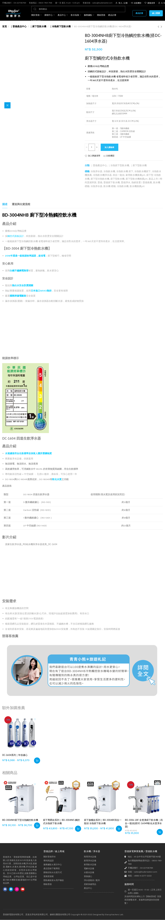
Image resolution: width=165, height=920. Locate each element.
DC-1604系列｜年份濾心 (15, 755)
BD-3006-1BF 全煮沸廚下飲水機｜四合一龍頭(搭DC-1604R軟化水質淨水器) (144, 823)
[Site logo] (13, 13)
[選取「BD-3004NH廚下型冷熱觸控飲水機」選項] (37, 825)
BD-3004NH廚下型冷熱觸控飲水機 (20, 820)
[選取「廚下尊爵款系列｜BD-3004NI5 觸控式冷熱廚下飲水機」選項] (78, 829)
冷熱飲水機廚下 (142, 171)
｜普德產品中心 (18, 26)
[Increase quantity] (97, 147)
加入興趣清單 (94, 156)
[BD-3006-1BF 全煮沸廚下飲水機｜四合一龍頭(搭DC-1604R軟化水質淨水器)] (144, 798)
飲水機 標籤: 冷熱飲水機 (116, 186)
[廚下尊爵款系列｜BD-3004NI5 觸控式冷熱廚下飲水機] (62, 798)
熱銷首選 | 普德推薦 (141, 182)
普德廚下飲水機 (111, 182)
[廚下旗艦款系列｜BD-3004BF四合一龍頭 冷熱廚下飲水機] (103, 798)
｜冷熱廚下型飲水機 (60, 26)
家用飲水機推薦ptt (135, 175)
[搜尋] (78, 9)
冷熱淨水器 (96, 171)
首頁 (4, 26)
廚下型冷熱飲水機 (100, 178)
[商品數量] (92, 147)
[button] (160, 832)
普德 (100, 182)
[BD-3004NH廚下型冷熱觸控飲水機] (21, 798)
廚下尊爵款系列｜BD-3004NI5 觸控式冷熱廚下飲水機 (61, 821)
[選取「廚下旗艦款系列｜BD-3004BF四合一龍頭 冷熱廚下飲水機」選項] (119, 829)
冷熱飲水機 (109, 171)
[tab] (5, 204)
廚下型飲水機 (117, 178)
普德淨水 (125, 182)
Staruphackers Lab (114, 914)
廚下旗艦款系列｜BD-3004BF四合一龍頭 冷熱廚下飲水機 (103, 821)
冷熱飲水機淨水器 (102, 175)
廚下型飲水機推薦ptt (136, 178)
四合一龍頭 (118, 175)
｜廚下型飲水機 (38, 26)
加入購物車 (114, 147)
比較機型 (110, 156)
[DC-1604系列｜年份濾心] (21, 733)
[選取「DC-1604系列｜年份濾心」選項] (37, 760)
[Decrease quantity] (87, 147)
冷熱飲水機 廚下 (124, 171)
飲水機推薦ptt (137, 186)
